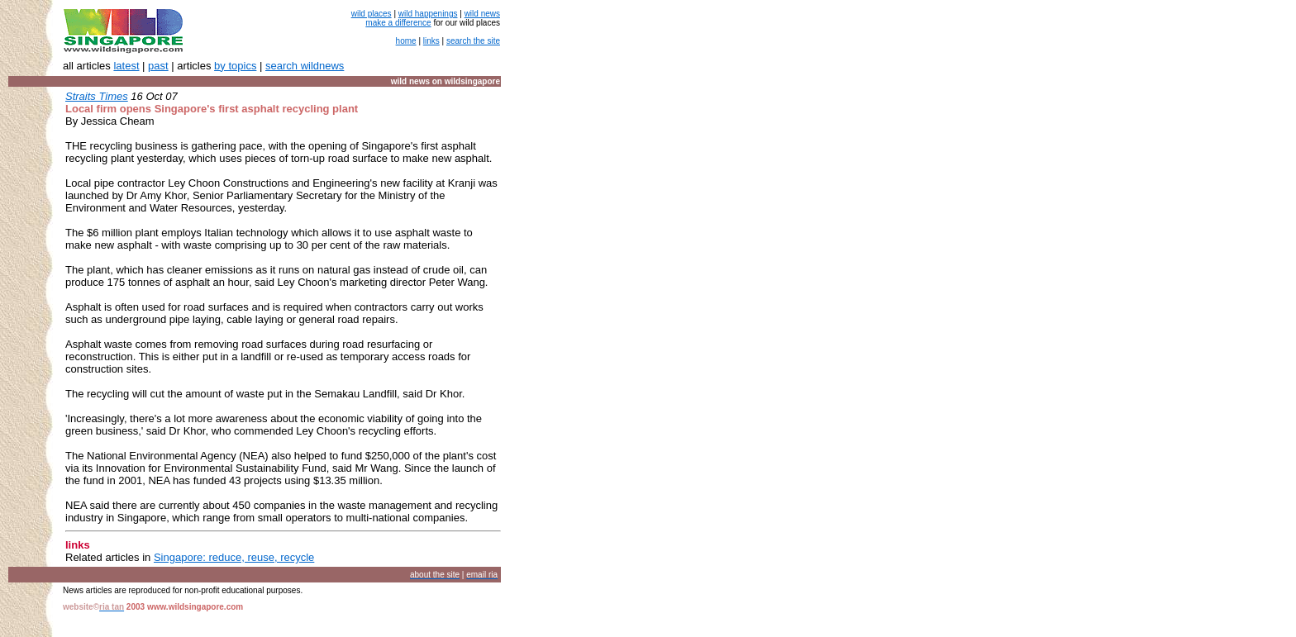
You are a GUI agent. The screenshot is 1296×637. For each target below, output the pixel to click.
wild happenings (428, 13)
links (431, 40)
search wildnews (304, 65)
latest (126, 65)
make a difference (398, 22)
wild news (482, 13)
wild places (371, 13)
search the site (473, 40)
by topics (235, 65)
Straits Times (96, 96)
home (406, 40)
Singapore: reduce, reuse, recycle (234, 557)
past (158, 65)
